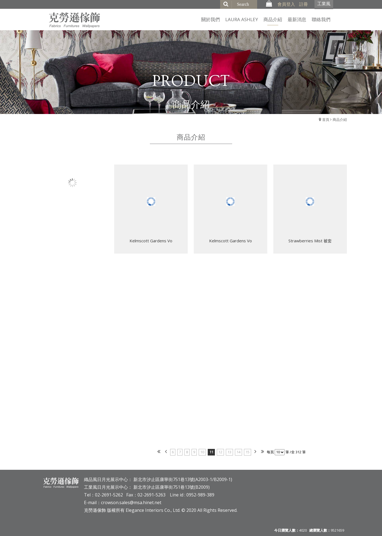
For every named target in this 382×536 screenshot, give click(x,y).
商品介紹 (340, 119)
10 (202, 451)
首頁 (325, 119)
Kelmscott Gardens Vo (151, 241)
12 (220, 451)
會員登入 (286, 4)
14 (238, 451)
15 (247, 451)
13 (229, 451)
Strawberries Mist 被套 (310, 241)
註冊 (303, 4)
